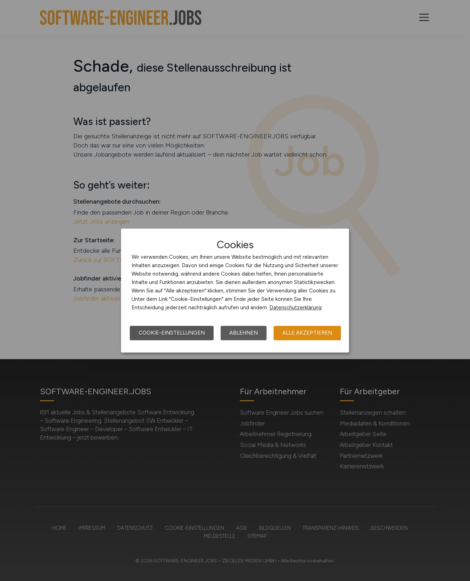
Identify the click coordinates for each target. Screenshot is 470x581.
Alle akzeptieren (307, 333)
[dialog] (235, 291)
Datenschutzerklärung (295, 307)
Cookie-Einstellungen (172, 333)
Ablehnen (243, 333)
